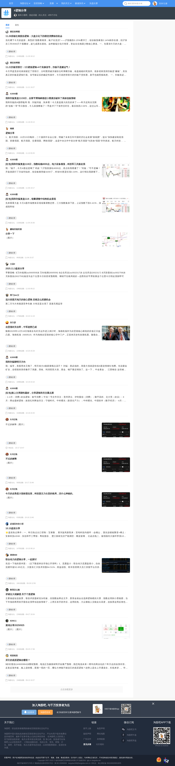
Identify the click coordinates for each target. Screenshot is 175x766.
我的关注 (65, 3)
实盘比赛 (93, 3)
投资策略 (38, 3)
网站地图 (101, 734)
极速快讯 (79, 3)
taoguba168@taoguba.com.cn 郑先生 (82, 763)
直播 (52, 3)
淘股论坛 (24, 3)
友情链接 (101, 739)
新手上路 (87, 728)
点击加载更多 (66, 689)
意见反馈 (87, 744)
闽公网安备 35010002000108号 (109, 763)
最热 (17, 25)
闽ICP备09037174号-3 (25, 763)
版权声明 (87, 734)
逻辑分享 (11, 51)
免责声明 (101, 728)
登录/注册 (163, 3)
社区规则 (100, 744)
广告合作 (87, 739)
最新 (7, 25)
